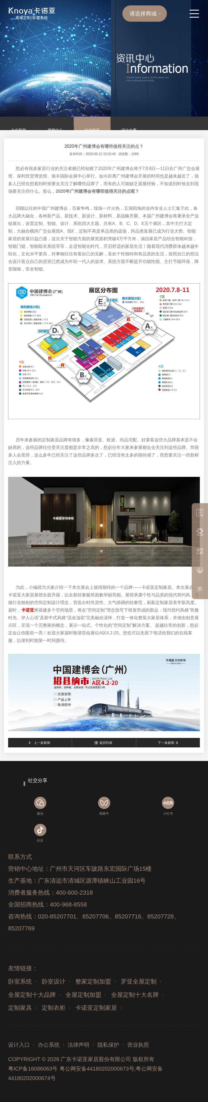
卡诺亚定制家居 (96, 1007)
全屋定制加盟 (83, 994)
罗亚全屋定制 (139, 981)
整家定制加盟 (93, 981)
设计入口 (19, 1045)
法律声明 (78, 1045)
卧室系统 (20, 981)
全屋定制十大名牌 (135, 994)
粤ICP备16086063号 (32, 1069)
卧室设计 (54, 981)
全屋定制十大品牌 (32, 994)
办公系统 (49, 1045)
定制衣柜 (54, 1007)
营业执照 (138, 1045)
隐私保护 (108, 1045)
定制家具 (20, 1007)
